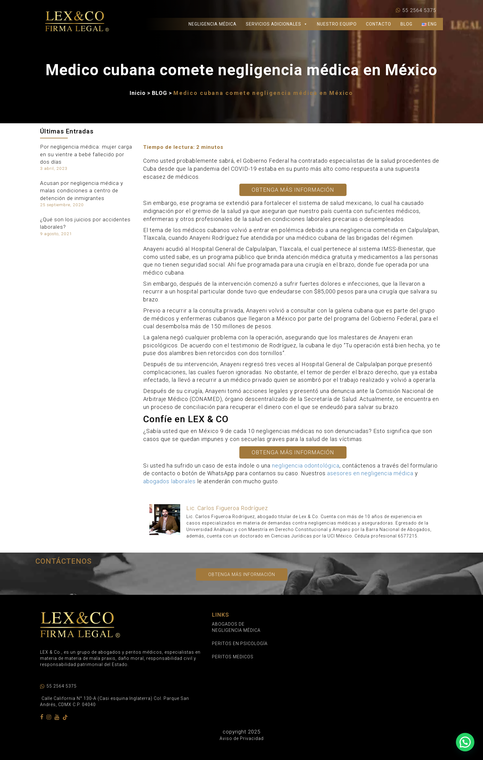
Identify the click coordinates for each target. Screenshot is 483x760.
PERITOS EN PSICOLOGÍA (240, 643)
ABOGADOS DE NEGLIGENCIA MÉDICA (236, 627)
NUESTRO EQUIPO (337, 24)
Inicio (138, 93)
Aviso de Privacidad (242, 738)
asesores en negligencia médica (370, 473)
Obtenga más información (241, 574)
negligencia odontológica (305, 465)
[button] (465, 742)
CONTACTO (378, 24)
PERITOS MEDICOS (233, 656)
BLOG (406, 24)
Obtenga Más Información (293, 189)
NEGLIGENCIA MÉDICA (213, 24)
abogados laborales (169, 481)
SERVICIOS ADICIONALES (277, 24)
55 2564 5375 (419, 10)
